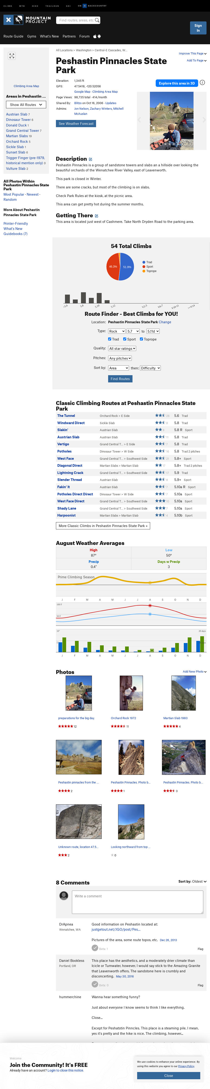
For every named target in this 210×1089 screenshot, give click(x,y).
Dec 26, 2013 (168, 936)
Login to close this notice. (66, 1070)
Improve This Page (193, 53)
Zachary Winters (101, 108)
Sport (129, 335)
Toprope (148, 335)
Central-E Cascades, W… (111, 50)
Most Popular (13, 194)
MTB (22, 5)
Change (165, 317)
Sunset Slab (15, 152)
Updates (110, 103)
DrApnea (66, 920)
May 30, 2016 (125, 972)
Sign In (198, 27)
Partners (69, 36)
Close (168, 1075)
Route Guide (13, 36)
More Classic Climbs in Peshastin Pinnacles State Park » (103, 521)
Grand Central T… (111, 440)
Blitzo (78, 103)
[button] (141, 116)
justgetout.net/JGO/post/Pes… (116, 925)
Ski (68, 5)
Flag (200, 944)
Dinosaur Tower (18, 119)
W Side (129, 447)
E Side (125, 411)
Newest (33, 194)
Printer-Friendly (15, 223)
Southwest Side (136, 454)
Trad (113, 335)
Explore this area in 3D (177, 81)
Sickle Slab (15, 147)
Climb (7, 5)
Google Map (82, 91)
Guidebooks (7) (15, 233)
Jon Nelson (81, 108)
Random (10, 199)
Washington (83, 50)
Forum (84, 36)
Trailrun (52, 5)
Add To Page (197, 60)
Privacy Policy (186, 1066)
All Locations (64, 50)
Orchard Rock (17, 141)
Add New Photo (195, 667)
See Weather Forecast (76, 123)
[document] (168, 1069)
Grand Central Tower (22, 130)
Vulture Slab (16, 168)
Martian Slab (129, 461)
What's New (49, 36)
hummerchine (70, 992)
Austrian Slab (16, 114)
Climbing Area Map (26, 86)
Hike (35, 5)
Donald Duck (16, 125)
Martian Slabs (17, 136)
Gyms (31, 36)
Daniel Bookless (71, 956)
